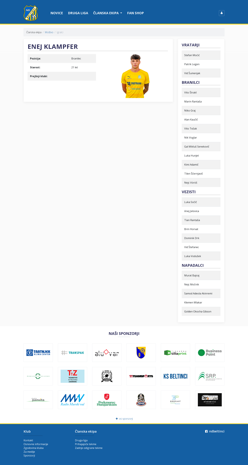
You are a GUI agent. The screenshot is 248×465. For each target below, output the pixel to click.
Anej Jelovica (191, 211)
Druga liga (78, 13)
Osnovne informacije (36, 444)
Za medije (29, 451)
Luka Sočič (190, 202)
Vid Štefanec (191, 247)
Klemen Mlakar (193, 302)
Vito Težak (190, 128)
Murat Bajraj (191, 275)
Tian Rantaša (192, 220)
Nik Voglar (190, 137)
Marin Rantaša (193, 101)
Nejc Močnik (191, 284)
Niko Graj (189, 110)
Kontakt (28, 440)
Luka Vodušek (192, 256)
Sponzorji (29, 455)
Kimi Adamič (191, 164)
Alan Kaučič (191, 119)
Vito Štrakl (190, 92)
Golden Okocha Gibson (197, 311)
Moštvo (49, 32)
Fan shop (135, 13)
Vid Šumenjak (192, 73)
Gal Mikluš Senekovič (196, 146)
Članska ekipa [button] (106, 13)
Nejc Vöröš (190, 182)
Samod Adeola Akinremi (198, 293)
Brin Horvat (191, 229)
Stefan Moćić (192, 55)
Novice (56, 13)
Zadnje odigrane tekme (88, 448)
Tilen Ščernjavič (193, 173)
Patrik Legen (191, 64)
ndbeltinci (214, 431)
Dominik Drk (191, 238)
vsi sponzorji (124, 418)
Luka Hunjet (191, 155)
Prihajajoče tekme (85, 444)
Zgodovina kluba (33, 448)
